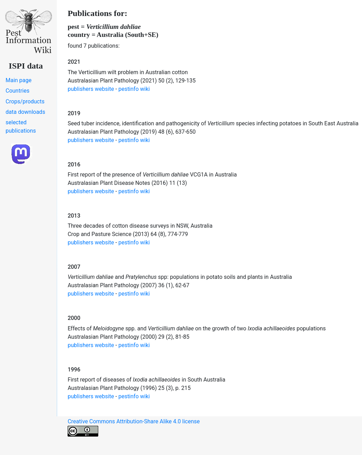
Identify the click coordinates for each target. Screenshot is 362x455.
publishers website (91, 89)
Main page (19, 80)
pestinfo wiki (134, 89)
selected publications (21, 126)
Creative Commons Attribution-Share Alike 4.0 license (134, 427)
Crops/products (25, 101)
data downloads (25, 112)
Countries (17, 90)
